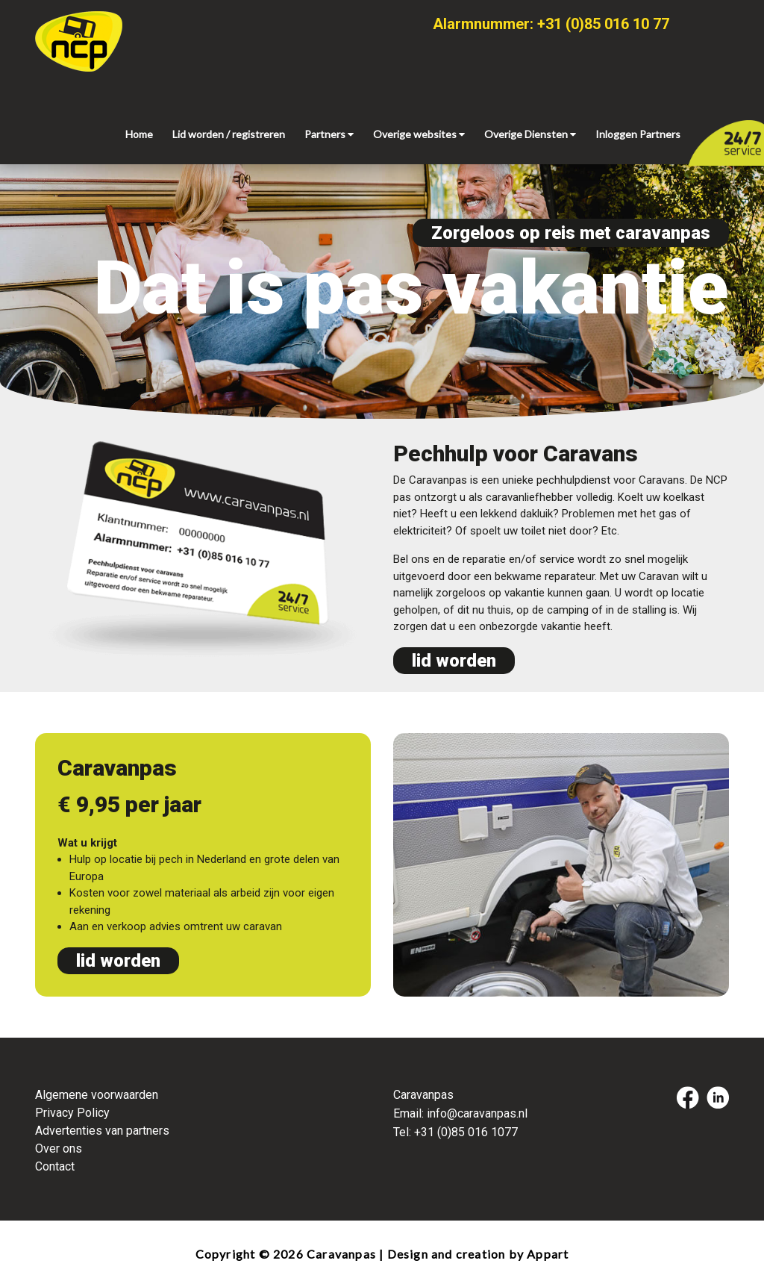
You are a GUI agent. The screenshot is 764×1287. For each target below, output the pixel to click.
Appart (548, 1254)
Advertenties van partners (102, 1131)
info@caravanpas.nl (477, 1113)
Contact (55, 1166)
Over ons (58, 1148)
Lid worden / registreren (228, 134)
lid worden (454, 660)
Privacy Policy (72, 1113)
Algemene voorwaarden (96, 1095)
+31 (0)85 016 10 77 (603, 24)
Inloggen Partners (637, 134)
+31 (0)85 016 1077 (466, 1132)
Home (139, 134)
